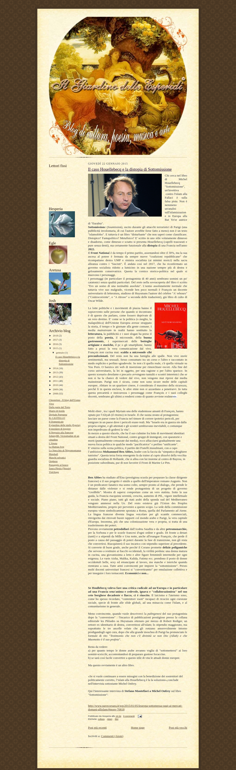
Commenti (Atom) (112, 736)
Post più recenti (97, 727)
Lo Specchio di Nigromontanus (65, 450)
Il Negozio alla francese (61, 432)
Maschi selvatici (57, 457)
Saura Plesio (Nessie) (60, 468)
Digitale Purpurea (58, 414)
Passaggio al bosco (58, 464)
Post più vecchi (178, 727)
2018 (56, 335)
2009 (56, 389)
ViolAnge (54, 472)
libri (116, 719)
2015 (56, 348)
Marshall (53, 454)
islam (109, 719)
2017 (56, 339)
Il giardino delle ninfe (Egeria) (64, 425)
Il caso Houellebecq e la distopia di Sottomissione (67, 360)
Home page (138, 727)
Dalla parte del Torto (59, 407)
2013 (56, 372)
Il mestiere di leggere (60, 428)
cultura (101, 719)
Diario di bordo (57, 410)
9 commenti (129, 716)
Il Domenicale (56, 421)
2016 (56, 344)
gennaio (60, 352)
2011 (56, 380)
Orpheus (53, 461)
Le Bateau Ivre (56, 446)
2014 (56, 368)
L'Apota (53, 443)
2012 (56, 376)
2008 (56, 393)
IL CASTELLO (57, 418)
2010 (56, 385)
